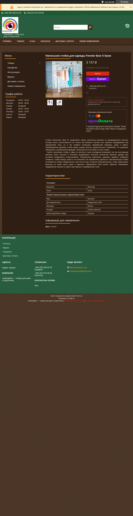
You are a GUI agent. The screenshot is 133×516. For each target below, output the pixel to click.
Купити (98, 74)
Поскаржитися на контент (74, 301)
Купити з (97, 79)
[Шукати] (90, 27)
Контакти (45, 41)
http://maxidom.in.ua (78, 267)
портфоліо (12, 67)
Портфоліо (7, 252)
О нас (32, 41)
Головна (7, 41)
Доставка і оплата (65, 41)
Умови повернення (89, 41)
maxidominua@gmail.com (80, 271)
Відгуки (10, 77)
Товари (20, 41)
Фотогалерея (13, 72)
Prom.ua (79, 296)
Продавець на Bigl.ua (66, 298)
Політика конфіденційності (95, 301)
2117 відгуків (109, 2)
